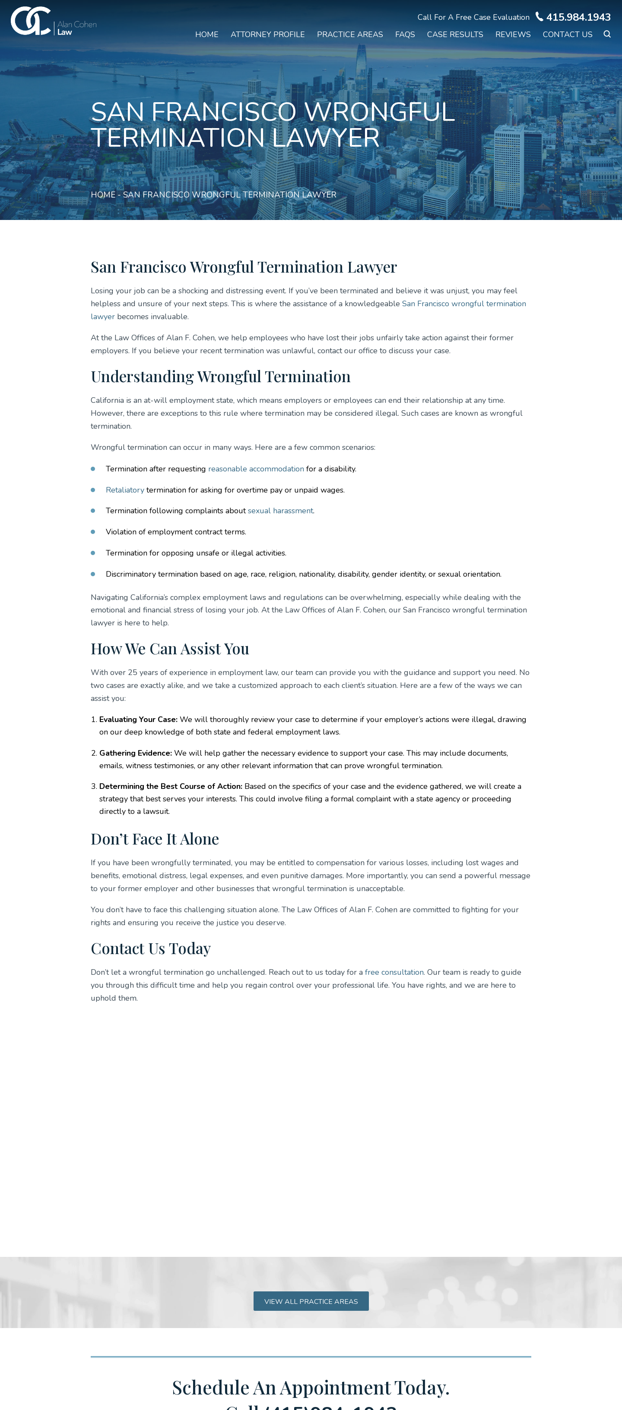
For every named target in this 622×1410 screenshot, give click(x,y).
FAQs (405, 34)
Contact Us (568, 34)
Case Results (455, 34)
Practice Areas (350, 34)
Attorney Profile (268, 34)
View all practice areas (311, 1301)
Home (207, 34)
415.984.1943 (578, 17)
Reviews (513, 34)
